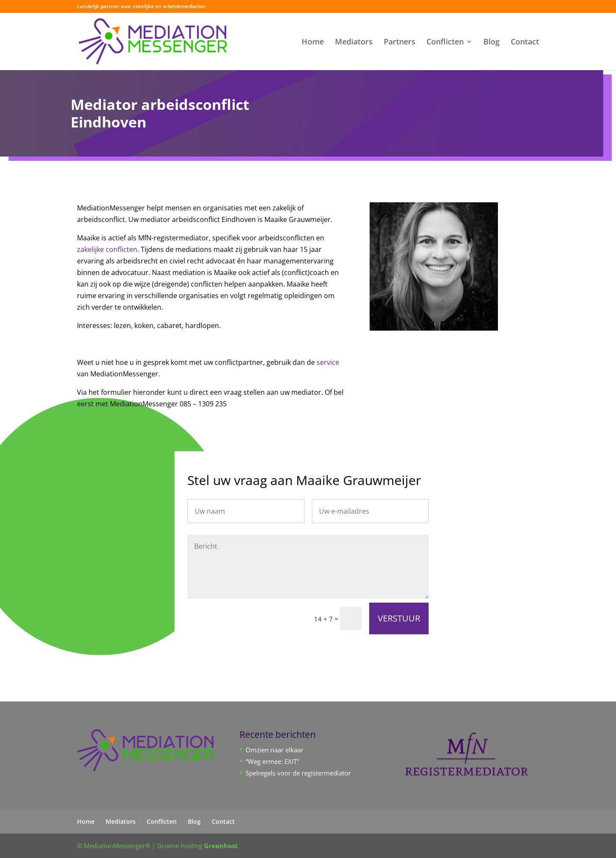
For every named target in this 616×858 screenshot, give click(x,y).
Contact (525, 42)
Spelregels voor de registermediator (298, 773)
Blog (491, 42)
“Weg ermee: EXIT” (272, 761)
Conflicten (445, 42)
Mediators (354, 42)
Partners (399, 42)
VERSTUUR (399, 618)
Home (313, 42)
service (328, 362)
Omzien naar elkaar (274, 750)
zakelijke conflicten (107, 249)
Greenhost (221, 845)
